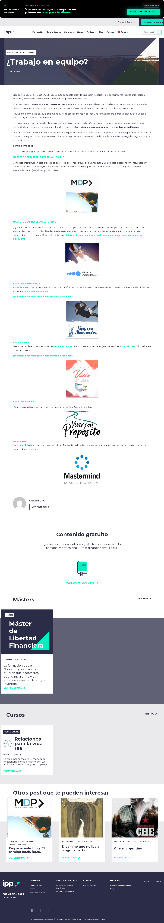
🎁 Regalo (123, 32)
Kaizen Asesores (89, 885)
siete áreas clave (62, 346)
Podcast (91, 32)
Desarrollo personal (37, 892)
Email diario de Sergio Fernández (64, 886)
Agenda (110, 32)
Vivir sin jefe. (128, 346)
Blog (101, 32)
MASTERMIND (20, 441)
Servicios (69, 32)
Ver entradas (40, 507)
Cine (20, 52)
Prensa (121, 22)
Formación (37, 32)
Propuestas (15, 842)
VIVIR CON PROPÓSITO (26, 401)
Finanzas (33, 889)
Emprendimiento (36, 885)
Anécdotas (12, 52)
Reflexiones (29, 52)
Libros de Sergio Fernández (120, 885)
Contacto (131, 22)
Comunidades (54, 32)
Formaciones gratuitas (65, 891)
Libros (80, 32)
